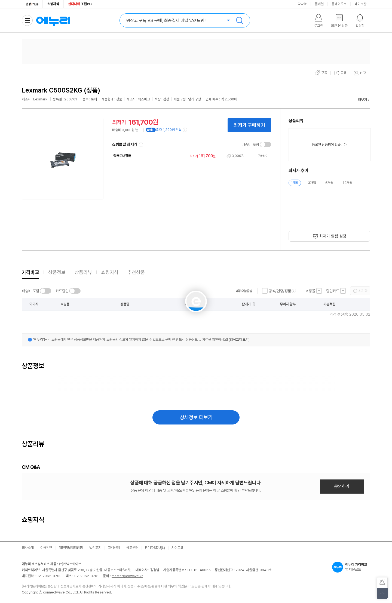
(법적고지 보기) (239, 339)
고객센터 (114, 548)
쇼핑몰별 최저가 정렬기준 (141, 144)
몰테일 (319, 4)
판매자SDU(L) (155, 548)
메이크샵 (360, 4)
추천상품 (136, 272)
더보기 (362, 100)
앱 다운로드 (351, 567)
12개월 (348, 183)
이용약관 (46, 548)
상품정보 (57, 272)
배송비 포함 (250, 144)
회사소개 (28, 548)
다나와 (302, 4)
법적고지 (95, 548)
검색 (239, 20)
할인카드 (332, 291)
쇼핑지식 (53, 4)
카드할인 (62, 291)
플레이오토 (339, 4)
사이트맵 (177, 548)
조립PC (80, 4)
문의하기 (342, 486)
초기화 (363, 291)
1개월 (295, 183)
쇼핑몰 (310, 291)
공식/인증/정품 (280, 291)
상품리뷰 (83, 272)
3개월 (312, 183)
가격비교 (30, 272)
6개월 (329, 183)
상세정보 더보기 (196, 417)
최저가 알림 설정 (332, 236)
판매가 (246, 304)
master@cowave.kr (127, 576)
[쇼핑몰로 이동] (190, 156)
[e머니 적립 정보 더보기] (185, 130)
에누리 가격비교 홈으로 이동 (53, 20)
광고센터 (132, 548)
